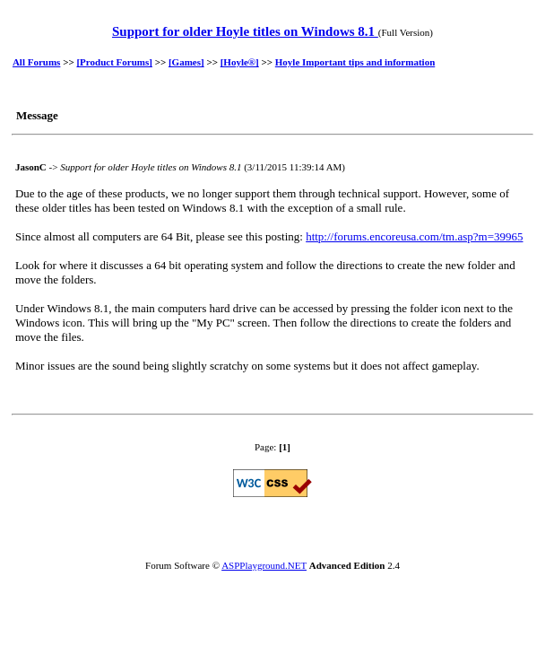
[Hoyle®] (240, 62)
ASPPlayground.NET (264, 565)
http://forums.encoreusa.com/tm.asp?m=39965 (414, 236)
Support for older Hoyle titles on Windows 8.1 (245, 31)
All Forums (36, 62)
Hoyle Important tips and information (355, 62)
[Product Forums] (113, 62)
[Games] (186, 62)
